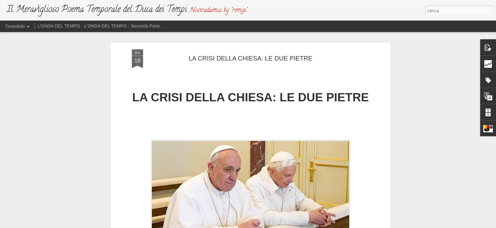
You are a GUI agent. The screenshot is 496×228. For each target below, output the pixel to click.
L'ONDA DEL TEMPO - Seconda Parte (122, 25)
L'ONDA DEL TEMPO (59, 25)
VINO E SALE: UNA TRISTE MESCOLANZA (354, 212)
